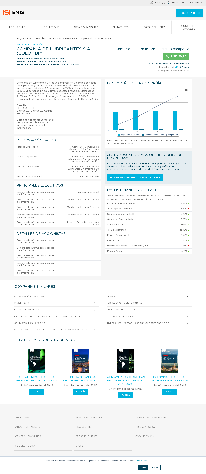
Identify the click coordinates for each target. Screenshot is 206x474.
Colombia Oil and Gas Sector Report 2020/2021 (169, 379)
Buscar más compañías (30, 44)
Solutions (51, 28)
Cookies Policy (141, 461)
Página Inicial (24, 38)
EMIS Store (176, 2)
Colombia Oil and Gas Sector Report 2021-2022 (81, 379)
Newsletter (83, 427)
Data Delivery (154, 28)
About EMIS (17, 28)
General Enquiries (28, 436)
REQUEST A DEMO (189, 13)
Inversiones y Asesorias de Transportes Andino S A (138, 323)
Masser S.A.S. (21, 303)
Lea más (36, 392)
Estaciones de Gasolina (62, 38)
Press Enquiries (86, 436)
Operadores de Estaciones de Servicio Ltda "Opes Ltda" (47, 316)
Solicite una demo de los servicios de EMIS (135, 178)
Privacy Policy (145, 427)
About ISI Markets (27, 427)
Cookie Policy (144, 436)
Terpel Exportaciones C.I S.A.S (124, 303)
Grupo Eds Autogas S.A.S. (121, 310)
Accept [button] (143, 467)
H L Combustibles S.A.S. (120, 316)
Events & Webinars (88, 417)
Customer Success (188, 28)
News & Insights (86, 28)
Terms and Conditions (150, 417)
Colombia (40, 38)
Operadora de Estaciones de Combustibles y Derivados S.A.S (50, 330)
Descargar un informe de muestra (173, 71)
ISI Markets (120, 28)
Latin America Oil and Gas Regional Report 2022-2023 (36, 379)
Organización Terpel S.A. (29, 296)
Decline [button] (155, 467)
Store (79, 446)
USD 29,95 (176, 56)
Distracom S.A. (115, 296)
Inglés (176, 67)
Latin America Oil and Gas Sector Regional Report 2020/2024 (125, 380)
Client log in (194, 3)
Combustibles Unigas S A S (29, 323)
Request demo (25, 446)
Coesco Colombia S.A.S (27, 310)
